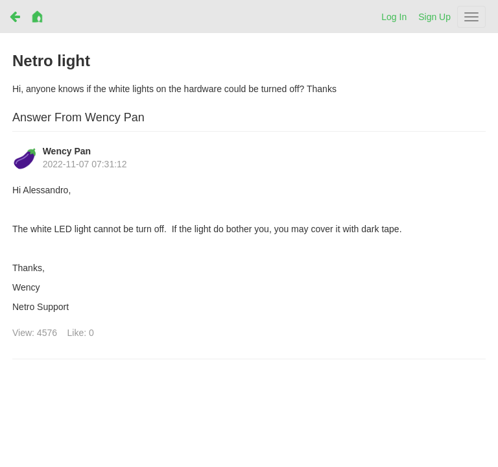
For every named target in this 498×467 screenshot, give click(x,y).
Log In (394, 17)
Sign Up (434, 17)
